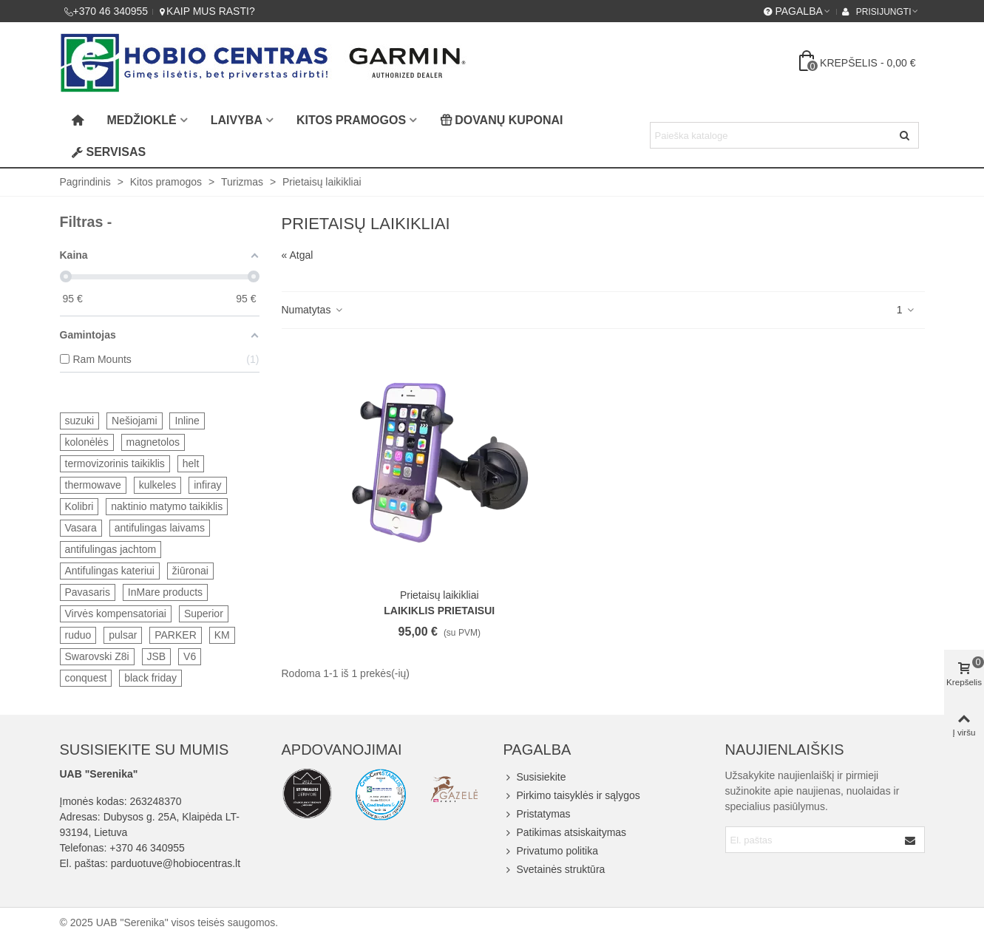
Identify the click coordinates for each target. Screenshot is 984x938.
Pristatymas (537, 814)
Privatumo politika (551, 851)
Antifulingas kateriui (110, 571)
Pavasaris (87, 592)
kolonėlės (87, 442)
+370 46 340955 (147, 848)
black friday (150, 678)
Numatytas (313, 310)
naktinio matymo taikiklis (167, 506)
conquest (86, 678)
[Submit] (911, 839)
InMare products (165, 592)
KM (222, 635)
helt (191, 463)
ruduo (78, 635)
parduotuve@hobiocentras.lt (175, 863)
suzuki (80, 420)
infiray (207, 485)
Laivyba (236, 120)
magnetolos (153, 442)
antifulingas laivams (160, 528)
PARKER (176, 635)
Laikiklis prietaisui (439, 610)
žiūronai (190, 571)
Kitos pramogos (351, 120)
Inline (186, 420)
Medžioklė (142, 120)
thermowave (93, 485)
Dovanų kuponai (501, 120)
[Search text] (772, 135)
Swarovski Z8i (97, 656)
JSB (156, 656)
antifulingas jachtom (111, 549)
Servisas (109, 152)
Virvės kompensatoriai (115, 613)
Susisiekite (534, 777)
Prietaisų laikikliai (439, 595)
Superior (203, 613)
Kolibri (79, 506)
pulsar (123, 635)
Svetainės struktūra (554, 869)
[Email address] (812, 839)
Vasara (81, 528)
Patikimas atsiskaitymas (565, 832)
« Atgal (297, 255)
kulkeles (158, 485)
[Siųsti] (905, 135)
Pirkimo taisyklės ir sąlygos (571, 795)
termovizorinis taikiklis (115, 463)
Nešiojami (134, 420)
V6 (189, 656)
